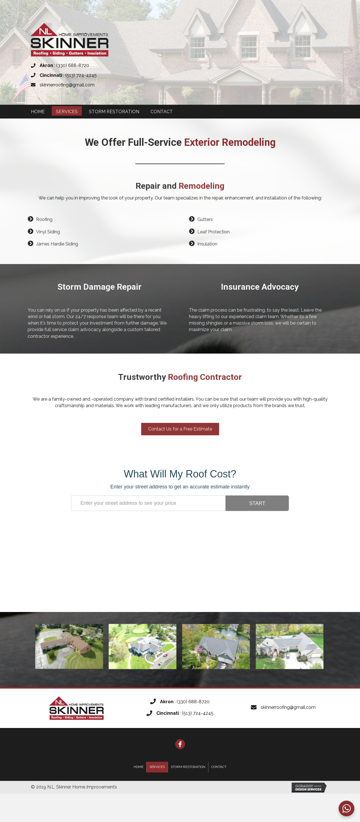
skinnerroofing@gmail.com (67, 85)
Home (138, 767)
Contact (218, 767)
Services (157, 767)
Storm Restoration (188, 767)
